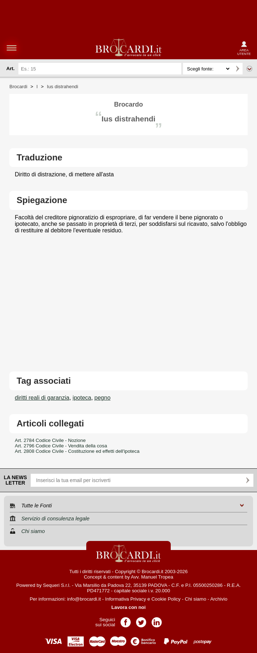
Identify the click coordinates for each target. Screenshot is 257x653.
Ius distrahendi (62, 86)
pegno (103, 398)
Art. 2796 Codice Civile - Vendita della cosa (61, 445)
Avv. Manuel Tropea (152, 577)
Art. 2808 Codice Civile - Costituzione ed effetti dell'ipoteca (77, 451)
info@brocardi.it (84, 599)
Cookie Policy (165, 599)
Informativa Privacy (125, 599)
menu (11, 47)
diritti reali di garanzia (42, 398)
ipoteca (82, 398)
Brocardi (18, 86)
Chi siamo (195, 599)
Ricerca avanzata (249, 68)
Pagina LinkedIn (157, 620)
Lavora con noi (129, 607)
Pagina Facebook (126, 620)
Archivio (218, 599)
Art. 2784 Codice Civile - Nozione (50, 440)
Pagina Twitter (141, 620)
